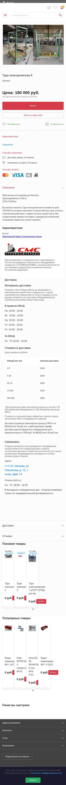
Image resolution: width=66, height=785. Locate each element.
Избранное (55, 7)
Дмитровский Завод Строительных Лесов (22, 236)
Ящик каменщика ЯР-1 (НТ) (11, 661)
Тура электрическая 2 (13, 587)
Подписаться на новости (17, 756)
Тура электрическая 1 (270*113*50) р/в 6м (37, 588)
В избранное (13, 124)
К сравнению (57, 124)
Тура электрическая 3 (25, 587)
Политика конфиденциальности (46, 773)
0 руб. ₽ (62, 7)
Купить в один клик (33, 115)
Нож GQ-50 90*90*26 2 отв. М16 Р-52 (34, 666)
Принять (33, 780)
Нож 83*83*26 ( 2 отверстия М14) (22, 665)
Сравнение (48, 7)
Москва (10, 2)
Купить (33, 106)
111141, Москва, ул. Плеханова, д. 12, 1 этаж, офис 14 (17, 470)
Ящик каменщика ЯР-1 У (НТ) (47, 661)
